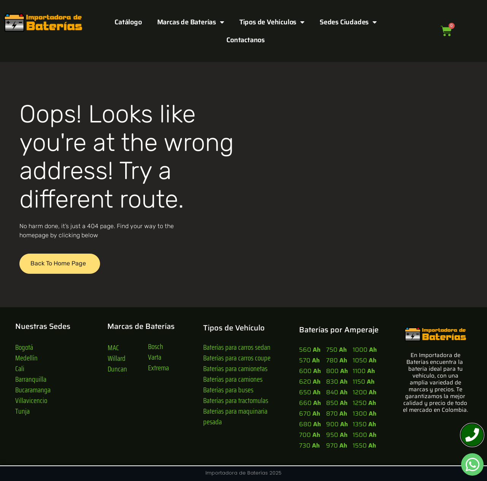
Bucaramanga (33, 389)
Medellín (26, 358)
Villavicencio (31, 400)
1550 (364, 445)
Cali (19, 368)
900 (337, 424)
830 (336, 381)
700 (309, 435)
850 (336, 403)
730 (309, 445)
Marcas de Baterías (190, 22)
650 (309, 392)
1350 (364, 424)
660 (310, 403)
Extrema (158, 367)
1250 (364, 403)
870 (336, 413)
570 (309, 360)
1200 (364, 392)
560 (309, 349)
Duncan (117, 369)
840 (336, 392)
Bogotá (24, 347)
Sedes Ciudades (348, 22)
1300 (364, 413)
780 (336, 360)
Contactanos (245, 40)
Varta (154, 357)
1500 (364, 435)
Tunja (22, 411)
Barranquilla (30, 379)
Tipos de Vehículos (271, 22)
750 (336, 349)
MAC (113, 347)
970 (336, 445)
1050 (364, 360)
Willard (117, 358)
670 (309, 413)
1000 (365, 349)
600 (310, 371)
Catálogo (128, 22)
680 (310, 424)
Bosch (155, 346)
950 (336, 435)
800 (337, 371)
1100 (364, 371)
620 (309, 381)
